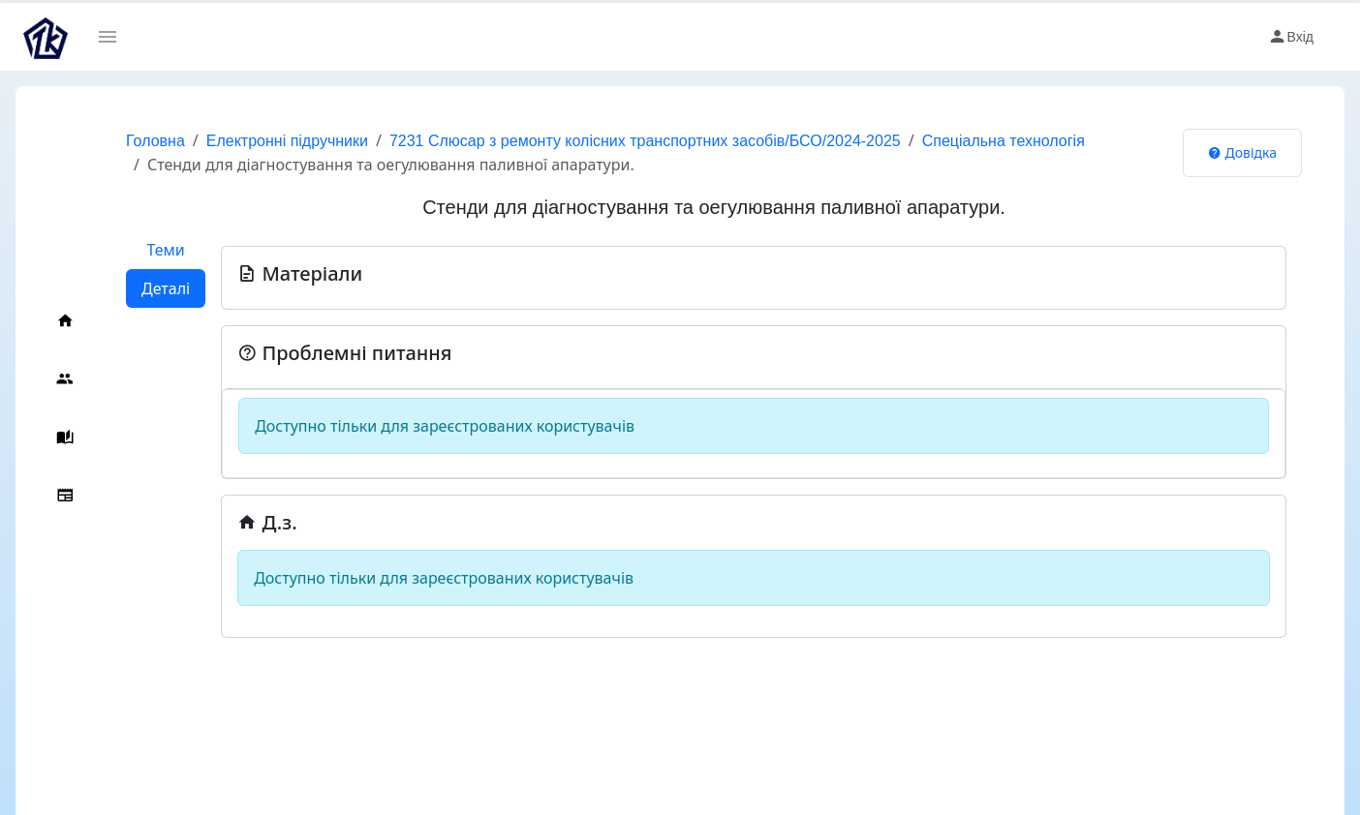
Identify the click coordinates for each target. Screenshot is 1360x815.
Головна (155, 141)
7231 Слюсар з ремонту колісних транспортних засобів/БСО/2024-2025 (645, 141)
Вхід (1291, 36)
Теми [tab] (165, 249)
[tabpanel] (753, 434)
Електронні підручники (287, 141)
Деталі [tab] (165, 288)
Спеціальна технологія (1003, 141)
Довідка (1242, 152)
